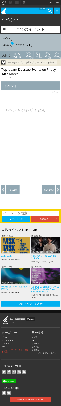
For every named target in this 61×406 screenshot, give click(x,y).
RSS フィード (24, 372)
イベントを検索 (16, 219)
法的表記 (35, 347)
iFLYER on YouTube (19, 372)
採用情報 (35, 350)
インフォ (35, 337)
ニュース (5, 343)
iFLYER (5, 320)
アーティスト (7, 340)
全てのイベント (30, 29)
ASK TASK (6, 256)
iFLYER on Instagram (14, 372)
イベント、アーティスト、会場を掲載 (15, 351)
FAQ (33, 340)
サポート (35, 343)
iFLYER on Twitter (4, 372)
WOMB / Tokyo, (10, 259)
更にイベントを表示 (30, 303)
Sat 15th (49, 189)
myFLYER (6, 347)
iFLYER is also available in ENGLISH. (30, 400)
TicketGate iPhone (9, 393)
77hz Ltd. (30, 319)
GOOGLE (44, 219)
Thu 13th (12, 189)
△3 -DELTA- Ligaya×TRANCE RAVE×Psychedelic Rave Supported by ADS (45, 289)
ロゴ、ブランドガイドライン (44, 353)
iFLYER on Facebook (9, 372)
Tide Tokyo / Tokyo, (42, 262)
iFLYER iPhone (4, 393)
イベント (5, 337)
